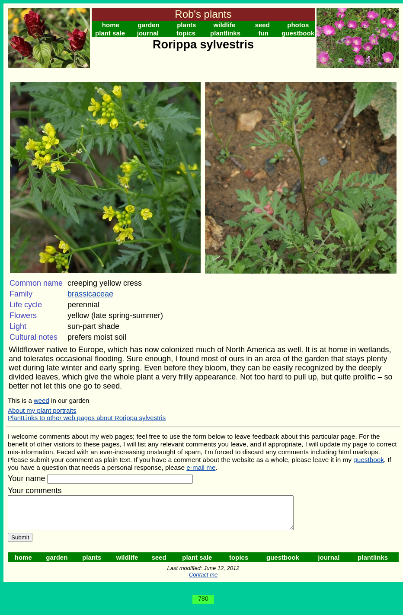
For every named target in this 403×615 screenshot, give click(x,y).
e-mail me (200, 467)
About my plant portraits (42, 410)
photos (298, 25)
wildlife (225, 25)
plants (186, 25)
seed (262, 25)
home (110, 25)
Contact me (203, 581)
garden (149, 25)
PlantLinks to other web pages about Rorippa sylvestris (87, 417)
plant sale (110, 33)
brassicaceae (90, 294)
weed (41, 400)
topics (185, 33)
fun (264, 33)
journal (148, 33)
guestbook (297, 33)
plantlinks (225, 33)
